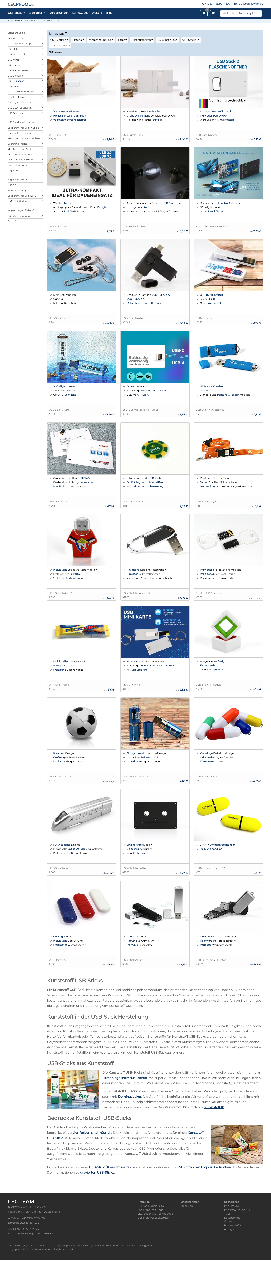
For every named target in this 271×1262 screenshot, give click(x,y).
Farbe (121, 39)
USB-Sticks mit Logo (151, 1205)
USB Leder (14, 86)
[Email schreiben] (213, 13)
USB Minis (13, 59)
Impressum (231, 1205)
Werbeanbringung (100, 39)
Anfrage (229, 1229)
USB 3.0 (12, 185)
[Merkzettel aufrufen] (204, 13)
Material (77, 39)
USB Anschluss (166, 39)
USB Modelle (58, 39)
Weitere (97, 12)
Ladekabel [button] (36, 12)
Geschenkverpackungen (153, 1217)
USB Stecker (189, 39)
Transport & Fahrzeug (20, 133)
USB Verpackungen (19, 215)
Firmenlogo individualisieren (124, 1078)
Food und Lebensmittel (21, 159)
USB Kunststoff (16, 81)
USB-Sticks (30, 20)
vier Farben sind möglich (92, 1133)
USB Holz (13, 49)
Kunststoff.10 (214, 1107)
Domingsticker (129, 1097)
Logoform (13, 170)
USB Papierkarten (18, 70)
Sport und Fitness (17, 143)
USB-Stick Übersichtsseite (109, 1167)
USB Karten (14, 65)
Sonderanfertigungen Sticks (23, 127)
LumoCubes (80, 12)
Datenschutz (232, 1217)
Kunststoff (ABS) (59, 45)
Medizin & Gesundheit (20, 154)
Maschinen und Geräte (20, 149)
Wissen (228, 1221)
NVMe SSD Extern (18, 201)
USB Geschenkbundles (21, 91)
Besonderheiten (141, 39)
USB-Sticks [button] (16, 12)
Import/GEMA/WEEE (237, 1209)
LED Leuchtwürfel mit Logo (155, 1213)
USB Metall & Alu (17, 54)
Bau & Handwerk (17, 165)
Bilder (109, 12)
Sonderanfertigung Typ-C (22, 195)
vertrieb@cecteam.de (250, 3)
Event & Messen (16, 97)
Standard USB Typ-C (19, 190)
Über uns (187, 1205)
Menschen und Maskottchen (24, 138)
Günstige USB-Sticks (19, 102)
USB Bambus (15, 113)
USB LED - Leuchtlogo (20, 107)
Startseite (14, 20)
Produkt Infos (232, 1225)
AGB (227, 1213)
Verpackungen (59, 12)
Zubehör (12, 221)
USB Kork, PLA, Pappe (20, 43)
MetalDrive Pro (16, 38)
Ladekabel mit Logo (150, 1209)
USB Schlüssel (16, 75)
